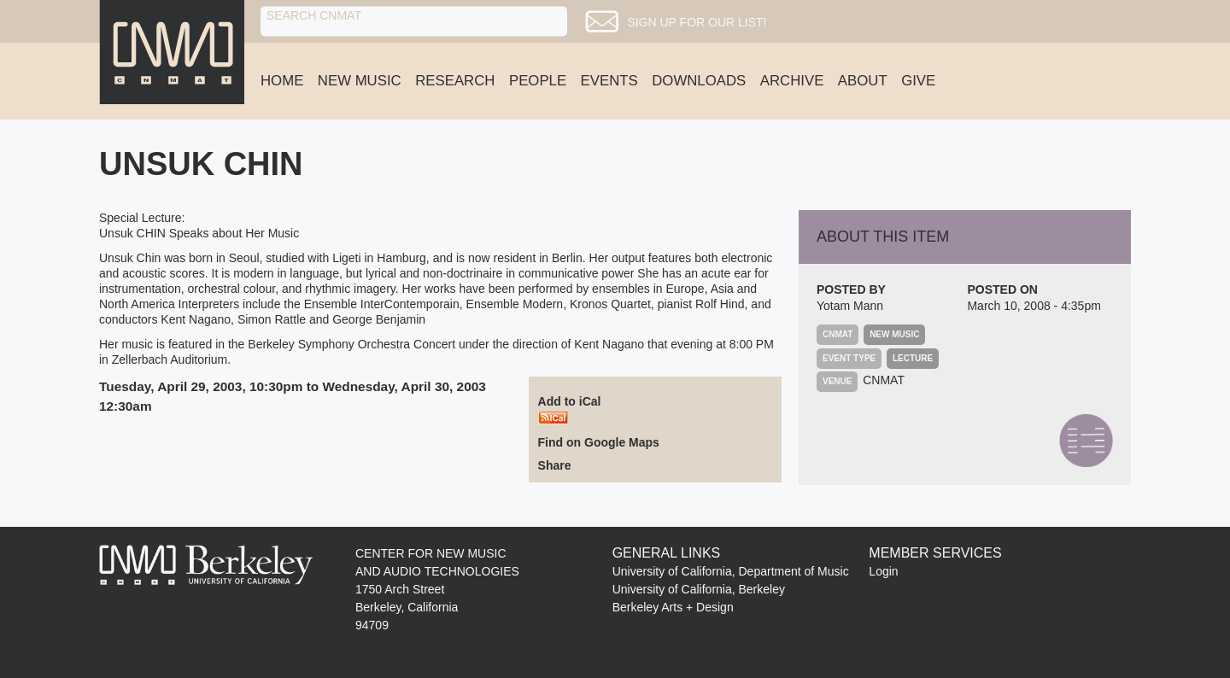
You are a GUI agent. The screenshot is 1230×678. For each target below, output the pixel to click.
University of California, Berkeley (698, 589)
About (862, 81)
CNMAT (884, 380)
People (537, 81)
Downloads (699, 81)
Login (883, 571)
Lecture (913, 358)
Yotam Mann (850, 306)
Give (918, 81)
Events (609, 81)
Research (455, 81)
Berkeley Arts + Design (673, 607)
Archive (792, 81)
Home (282, 81)
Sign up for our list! (714, 22)
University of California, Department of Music (730, 571)
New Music (359, 81)
